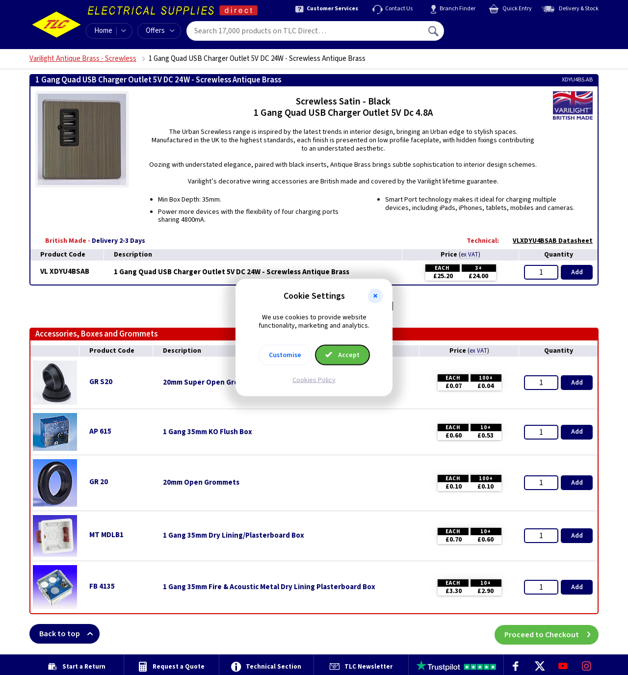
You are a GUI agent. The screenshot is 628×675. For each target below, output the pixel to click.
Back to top (69, 634)
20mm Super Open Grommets (212, 382)
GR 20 (98, 482)
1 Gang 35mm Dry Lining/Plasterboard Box (233, 535)
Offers (160, 31)
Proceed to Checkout (551, 634)
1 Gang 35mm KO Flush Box (207, 432)
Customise (285, 355)
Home (103, 31)
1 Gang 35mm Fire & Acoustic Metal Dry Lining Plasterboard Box (269, 587)
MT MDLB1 (106, 535)
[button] (375, 296)
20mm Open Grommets (201, 482)
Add (577, 272)
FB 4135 (102, 586)
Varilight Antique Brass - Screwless (82, 58)
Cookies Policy (314, 380)
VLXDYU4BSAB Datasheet (548, 241)
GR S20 (100, 382)
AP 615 (100, 431)
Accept (342, 355)
